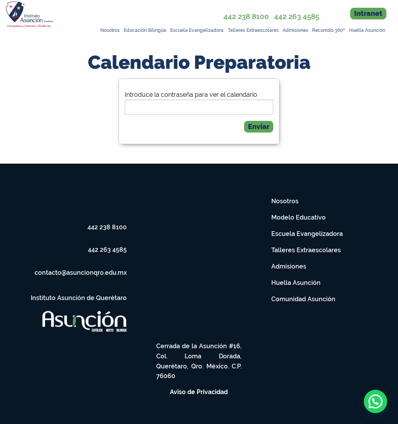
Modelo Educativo (298, 217)
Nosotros (110, 30)
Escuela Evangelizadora (196, 30)
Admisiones (295, 30)
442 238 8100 (246, 16)
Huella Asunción (367, 30)
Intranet (368, 13)
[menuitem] (109, 29)
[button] (375, 401)
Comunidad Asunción (303, 299)
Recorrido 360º (328, 30)
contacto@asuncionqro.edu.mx (81, 272)
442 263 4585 (296, 16)
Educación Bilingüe (145, 30)
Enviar (258, 126)
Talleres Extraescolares (253, 30)
